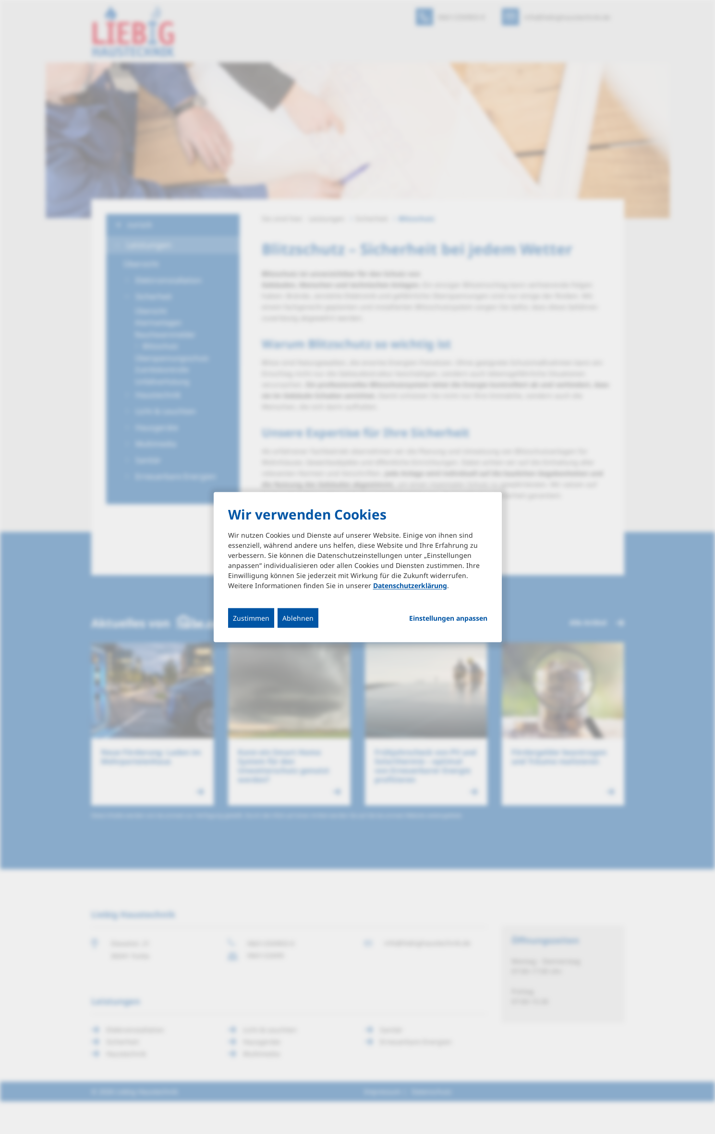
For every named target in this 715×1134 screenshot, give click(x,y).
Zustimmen (251, 617)
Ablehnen (298, 617)
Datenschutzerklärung (410, 585)
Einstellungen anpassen (448, 618)
